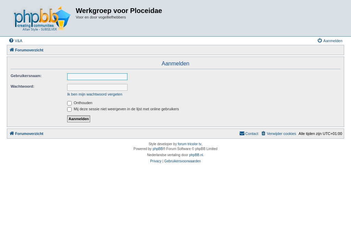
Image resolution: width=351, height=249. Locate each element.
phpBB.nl (196, 155)
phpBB (158, 149)
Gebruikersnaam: (26, 76)
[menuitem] (15, 41)
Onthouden (80, 103)
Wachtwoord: (22, 86)
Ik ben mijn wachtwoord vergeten (94, 94)
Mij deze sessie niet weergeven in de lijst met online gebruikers (123, 109)
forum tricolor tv (190, 144)
